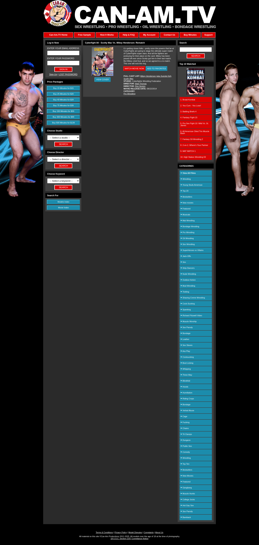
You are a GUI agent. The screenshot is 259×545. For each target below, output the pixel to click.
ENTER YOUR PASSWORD (60, 58)
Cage (183, 416)
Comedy (185, 452)
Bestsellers (186, 197)
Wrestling (185, 179)
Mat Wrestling (187, 220)
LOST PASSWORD (68, 74)
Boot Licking (186, 363)
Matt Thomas (141, 84)
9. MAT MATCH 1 (188, 151)
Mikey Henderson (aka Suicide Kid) (155, 76)
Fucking (185, 422)
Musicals (185, 215)
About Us (159, 532)
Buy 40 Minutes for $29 (63, 100)
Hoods (184, 387)
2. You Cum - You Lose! (190, 106)
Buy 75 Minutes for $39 (63, 105)
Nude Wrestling (188, 274)
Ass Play (185, 351)
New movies (186, 203)
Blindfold (185, 381)
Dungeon (185, 440)
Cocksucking (187, 357)
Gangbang (186, 488)
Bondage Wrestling (189, 226)
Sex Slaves (186, 345)
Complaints (149, 532)
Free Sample (84, 35)
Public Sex (186, 446)
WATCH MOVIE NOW (134, 68)
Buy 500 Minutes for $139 (63, 123)
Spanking (185, 309)
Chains (184, 428)
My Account (149, 35)
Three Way (186, 375)
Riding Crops (187, 399)
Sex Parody (186, 327)
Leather (184, 339)
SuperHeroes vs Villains (192, 250)
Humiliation (186, 393)
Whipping (185, 369)
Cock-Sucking (187, 304)
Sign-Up (53, 74)
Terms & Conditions (104, 532)
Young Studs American (191, 185)
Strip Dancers (187, 268)
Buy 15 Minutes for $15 (63, 88)
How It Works (107, 35)
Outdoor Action (188, 280)
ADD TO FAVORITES (156, 68)
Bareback (185, 517)
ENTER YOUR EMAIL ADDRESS (63, 48)
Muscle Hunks (187, 493)
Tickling (184, 292)
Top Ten (184, 464)
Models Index (63, 202)
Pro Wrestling (129, 94)
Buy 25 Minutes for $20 (63, 94)
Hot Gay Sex (187, 505)
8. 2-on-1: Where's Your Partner (194, 145)
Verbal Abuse (187, 410)
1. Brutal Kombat (187, 100)
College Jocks (187, 499)
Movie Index (63, 207)
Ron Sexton (140, 86)
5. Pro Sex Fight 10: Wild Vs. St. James (194, 124)
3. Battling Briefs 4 (188, 111)
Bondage (185, 333)
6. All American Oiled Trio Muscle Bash (194, 132)
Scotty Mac (128, 79)
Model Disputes (135, 532)
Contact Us (169, 35)
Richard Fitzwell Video (191, 315)
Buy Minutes (190, 35)
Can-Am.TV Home (58, 35)
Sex (183, 262)
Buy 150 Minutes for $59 (63, 111)
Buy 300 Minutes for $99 (63, 117)
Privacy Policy (121, 532)
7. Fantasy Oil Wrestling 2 (191, 139)
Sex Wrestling (187, 244)
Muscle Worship (188, 321)
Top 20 (184, 191)
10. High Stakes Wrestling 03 (193, 157)
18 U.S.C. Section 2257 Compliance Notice (129, 538)
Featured (185, 209)
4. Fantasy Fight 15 (188, 117)
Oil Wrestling (187, 238)
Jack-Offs (185, 256)
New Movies (186, 476)
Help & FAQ (129, 35)
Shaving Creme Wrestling (192, 298)
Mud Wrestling (187, 286)
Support (208, 35)
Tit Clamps (186, 434)
